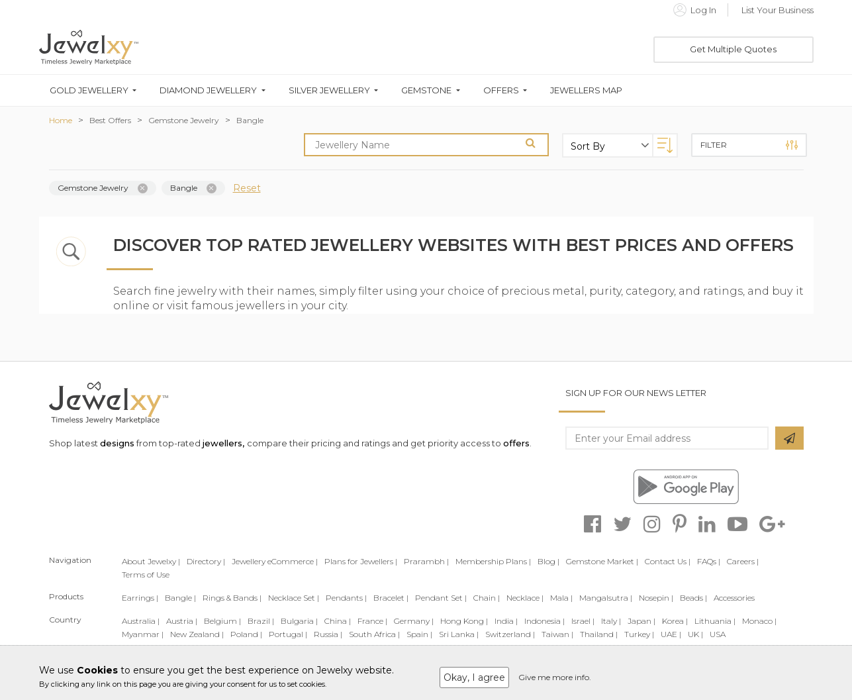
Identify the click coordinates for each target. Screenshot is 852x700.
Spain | (419, 634)
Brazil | (261, 621)
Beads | (693, 598)
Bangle (249, 120)
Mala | (561, 598)
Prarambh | (426, 561)
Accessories (734, 598)
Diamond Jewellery (208, 90)
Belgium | (222, 621)
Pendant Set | (441, 598)
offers (516, 443)
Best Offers (110, 120)
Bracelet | (390, 598)
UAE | (671, 634)
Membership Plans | (493, 561)
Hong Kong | (464, 621)
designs (117, 443)
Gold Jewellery (89, 90)
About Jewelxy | (151, 561)
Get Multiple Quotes (733, 49)
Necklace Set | (293, 598)
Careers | (743, 561)
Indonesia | (544, 621)
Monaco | (759, 621)
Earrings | (140, 598)
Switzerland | (510, 634)
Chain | (486, 598)
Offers (501, 90)
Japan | (641, 621)
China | (337, 621)
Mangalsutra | (605, 598)
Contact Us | (667, 561)
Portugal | (288, 634)
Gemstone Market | (602, 561)
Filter (749, 145)
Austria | (181, 621)
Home (60, 120)
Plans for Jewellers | (360, 561)
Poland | (246, 634)
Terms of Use (145, 574)
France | (372, 621)
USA (718, 634)
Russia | (328, 634)
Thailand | (599, 634)
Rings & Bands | (232, 598)
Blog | (548, 561)
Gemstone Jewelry (183, 120)
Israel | (582, 621)
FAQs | (708, 561)
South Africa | (374, 634)
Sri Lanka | (459, 634)
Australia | (141, 621)
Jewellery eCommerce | (275, 561)
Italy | (611, 621)
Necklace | (525, 598)
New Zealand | (197, 634)
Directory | (206, 561)
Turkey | (639, 634)
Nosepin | (656, 598)
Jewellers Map (586, 90)
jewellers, (223, 443)
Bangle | (180, 598)
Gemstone (426, 90)
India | (506, 621)
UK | (695, 634)
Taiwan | (557, 634)
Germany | (414, 621)
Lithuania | (714, 621)
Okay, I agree (474, 677)
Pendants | (346, 598)
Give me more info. (554, 677)
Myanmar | (143, 634)
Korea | (675, 621)
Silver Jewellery (329, 90)
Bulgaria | (299, 621)
